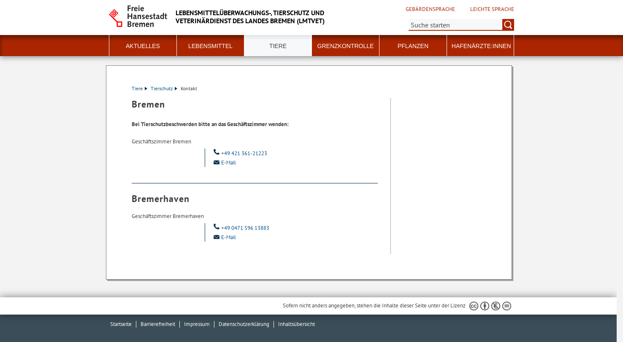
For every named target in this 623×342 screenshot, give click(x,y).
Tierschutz (164, 88)
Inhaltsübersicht (296, 324)
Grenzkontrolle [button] (345, 46)
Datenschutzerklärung (244, 324)
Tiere (139, 88)
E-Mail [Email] (223, 162)
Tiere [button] (278, 46)
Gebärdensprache (430, 9)
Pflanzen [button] (413, 46)
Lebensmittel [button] (210, 46)
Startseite (121, 324)
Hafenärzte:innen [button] (481, 46)
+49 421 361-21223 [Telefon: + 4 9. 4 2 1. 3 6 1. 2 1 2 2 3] (239, 153)
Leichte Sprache (492, 9)
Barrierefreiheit (158, 324)
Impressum (197, 324)
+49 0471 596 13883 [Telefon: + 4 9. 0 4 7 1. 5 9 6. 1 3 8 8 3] (240, 228)
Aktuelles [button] (143, 46)
